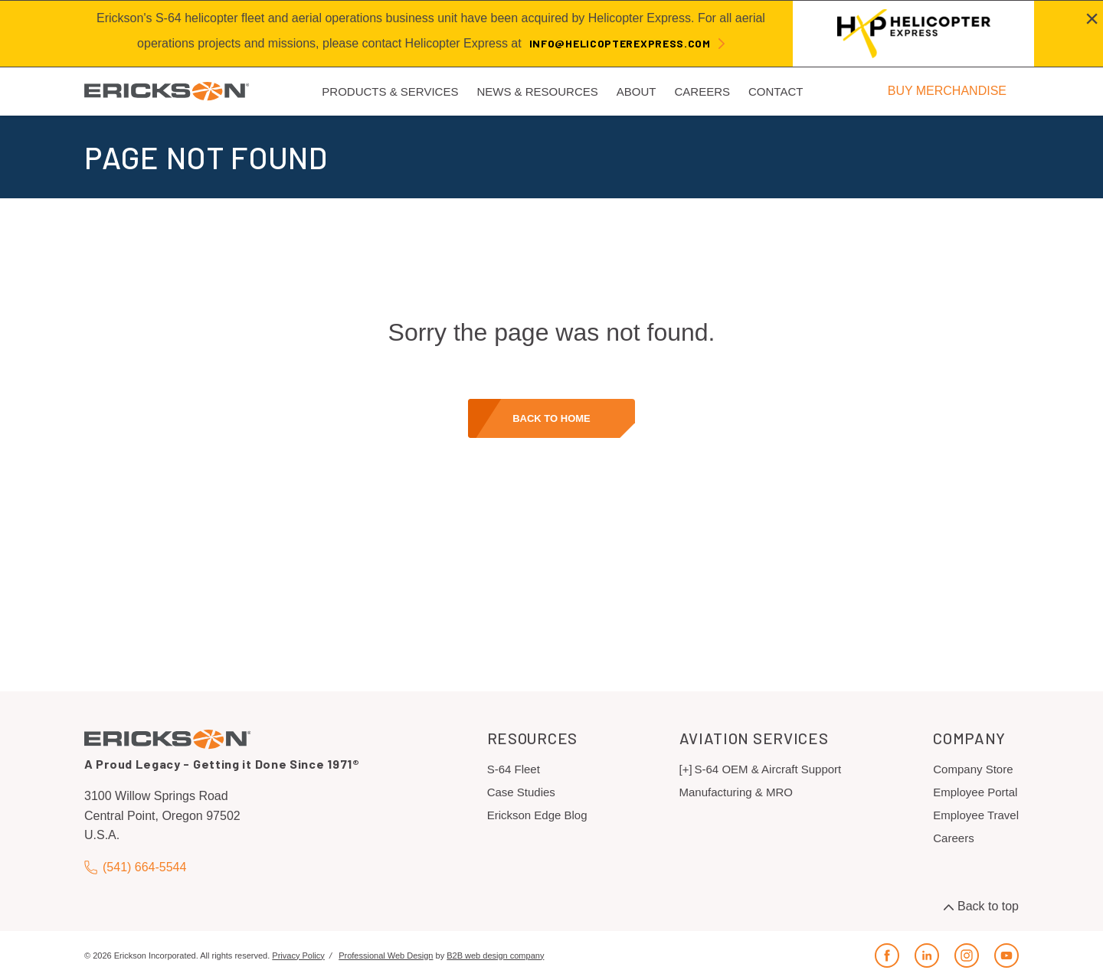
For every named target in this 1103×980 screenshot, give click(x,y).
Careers (953, 837)
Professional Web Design (386, 955)
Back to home (551, 418)
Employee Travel (976, 815)
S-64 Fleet (513, 769)
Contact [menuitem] (775, 91)
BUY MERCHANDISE (947, 90)
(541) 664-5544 (135, 867)
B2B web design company (495, 955)
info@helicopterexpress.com (620, 43)
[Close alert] (1092, 18)
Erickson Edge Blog (537, 815)
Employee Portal (975, 792)
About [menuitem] (636, 91)
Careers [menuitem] (702, 91)
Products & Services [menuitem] (390, 91)
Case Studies (521, 792)
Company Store (973, 769)
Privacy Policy (298, 955)
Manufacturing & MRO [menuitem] (736, 792)
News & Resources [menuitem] (536, 91)
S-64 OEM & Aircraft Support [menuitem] (768, 769)
